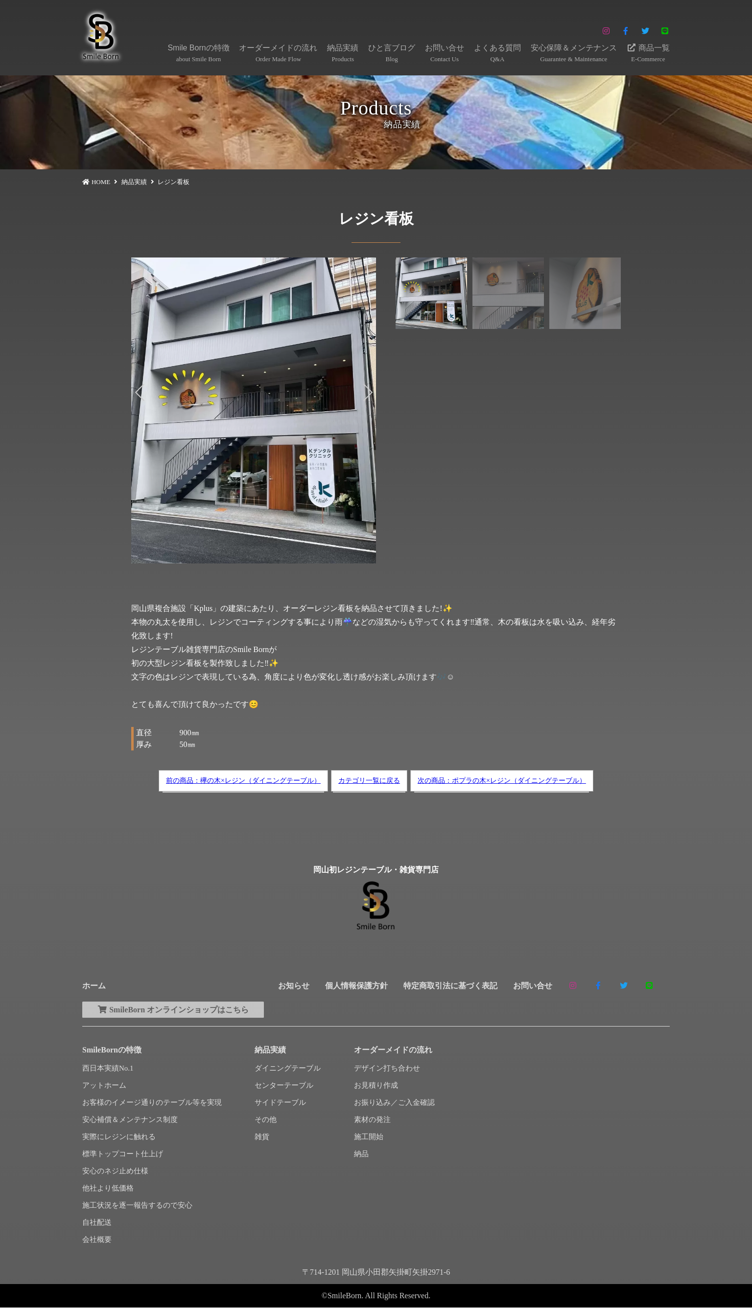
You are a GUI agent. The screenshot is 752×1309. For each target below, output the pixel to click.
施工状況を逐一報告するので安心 (137, 1207)
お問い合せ (444, 54)
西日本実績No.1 (108, 1070)
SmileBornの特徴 (111, 1051)
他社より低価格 (108, 1189)
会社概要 (97, 1241)
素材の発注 (372, 1121)
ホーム (94, 986)
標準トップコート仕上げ (122, 1155)
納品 (361, 1155)
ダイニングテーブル (288, 1070)
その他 (266, 1121)
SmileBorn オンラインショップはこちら (177, 1010)
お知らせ (293, 986)
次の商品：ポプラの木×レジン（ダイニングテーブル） (502, 780)
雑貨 (262, 1138)
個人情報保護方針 (356, 986)
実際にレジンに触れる (119, 1138)
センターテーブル (284, 1087)
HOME (101, 182)
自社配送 (97, 1224)
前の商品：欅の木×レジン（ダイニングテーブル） (243, 780)
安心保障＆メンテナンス (574, 54)
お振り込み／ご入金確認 (394, 1104)
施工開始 (368, 1138)
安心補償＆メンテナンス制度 (130, 1121)
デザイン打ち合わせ (387, 1070)
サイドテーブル (280, 1104)
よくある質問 (497, 54)
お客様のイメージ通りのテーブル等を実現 (152, 1104)
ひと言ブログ (391, 54)
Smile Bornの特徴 (198, 54)
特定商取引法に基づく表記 (450, 986)
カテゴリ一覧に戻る (369, 780)
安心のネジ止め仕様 (115, 1172)
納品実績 (342, 54)
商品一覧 (648, 54)
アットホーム (104, 1087)
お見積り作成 (376, 1087)
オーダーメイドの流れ (278, 54)
